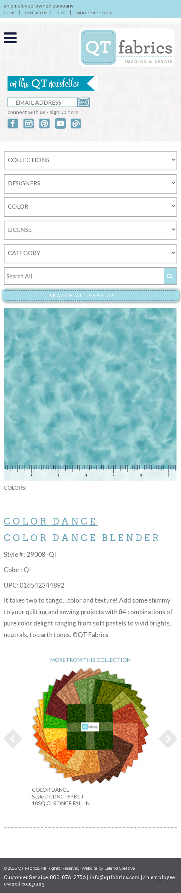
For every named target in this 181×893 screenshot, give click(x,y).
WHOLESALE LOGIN (94, 13)
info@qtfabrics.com (114, 877)
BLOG (61, 13)
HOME (9, 13)
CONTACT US (36, 13)
